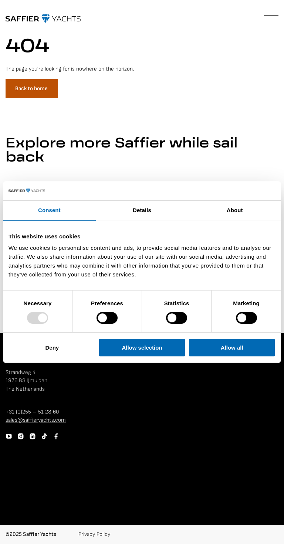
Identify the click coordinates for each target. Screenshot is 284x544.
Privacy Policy (94, 534)
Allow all (232, 347)
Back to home (31, 88)
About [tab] (235, 210)
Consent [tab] (49, 210)
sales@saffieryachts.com (36, 420)
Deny (52, 347)
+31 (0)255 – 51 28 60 (32, 411)
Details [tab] (142, 210)
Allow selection (142, 347)
